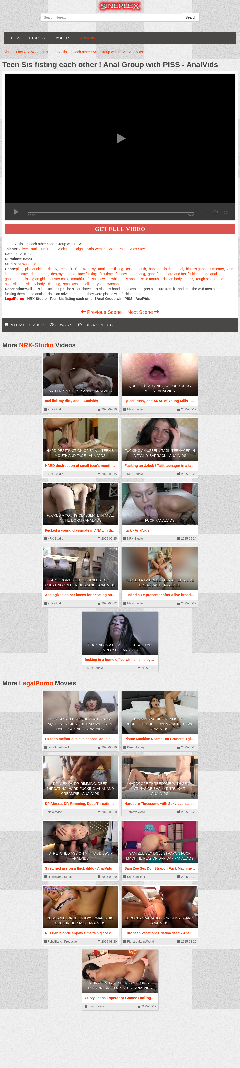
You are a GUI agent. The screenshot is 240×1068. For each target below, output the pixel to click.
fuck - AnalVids (160, 520)
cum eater (216, 269)
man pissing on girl (30, 279)
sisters (18, 284)
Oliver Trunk (28, 249)
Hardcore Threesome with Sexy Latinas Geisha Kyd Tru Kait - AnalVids (159, 789)
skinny (52, 269)
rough (188, 279)
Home (16, 38)
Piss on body (171, 279)
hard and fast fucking (182, 274)
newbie (112, 279)
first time (106, 274)
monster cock (58, 279)
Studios (38, 38)
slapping (53, 284)
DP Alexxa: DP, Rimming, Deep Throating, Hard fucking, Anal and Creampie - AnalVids (80, 789)
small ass (70, 284)
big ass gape (196, 269)
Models (62, 38)
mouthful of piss (83, 279)
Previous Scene (102, 312)
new (101, 279)
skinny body (35, 284)
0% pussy (88, 269)
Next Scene (143, 312)
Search (190, 17)
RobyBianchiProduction (61, 941)
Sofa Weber (96, 249)
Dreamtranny (133, 747)
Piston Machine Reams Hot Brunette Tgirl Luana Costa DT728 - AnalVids (160, 724)
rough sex (203, 279)
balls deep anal (171, 269)
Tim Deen (48, 249)
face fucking (87, 274)
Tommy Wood (134, 812)
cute (24, 274)
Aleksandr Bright (71, 249)
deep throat (39, 274)
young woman (108, 284)
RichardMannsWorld (138, 941)
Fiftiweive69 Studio (58, 877)
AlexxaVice (53, 812)
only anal (129, 279)
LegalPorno (36, 683)
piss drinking (35, 269)
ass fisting (115, 269)
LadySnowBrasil (56, 747)
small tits (87, 284)
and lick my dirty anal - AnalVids (80, 391)
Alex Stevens (140, 249)
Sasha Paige (117, 249)
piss (19, 269)
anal (101, 269)
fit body (121, 274)
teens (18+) (69, 269)
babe (153, 269)
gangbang (137, 274)
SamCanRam (134, 877)
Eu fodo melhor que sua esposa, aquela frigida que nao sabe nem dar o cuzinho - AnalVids (80, 724)
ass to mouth (136, 269)
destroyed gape (63, 274)
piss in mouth (148, 279)
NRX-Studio (27, 264)
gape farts (155, 274)
